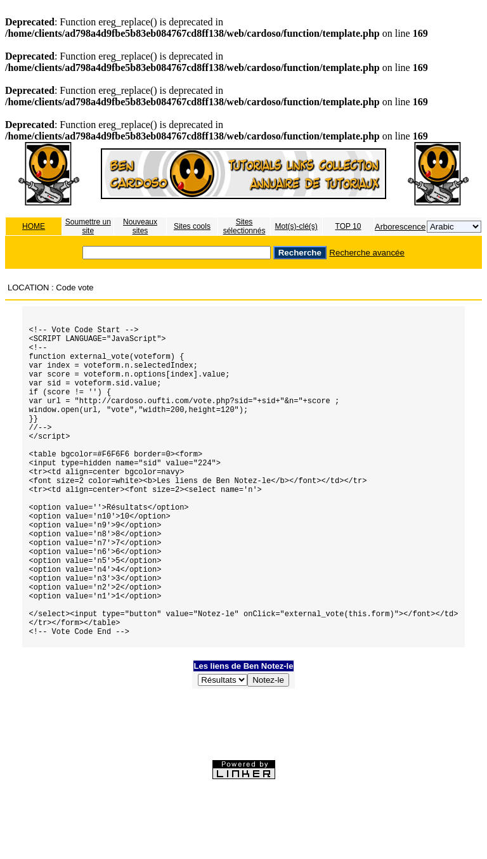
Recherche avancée (367, 252)
